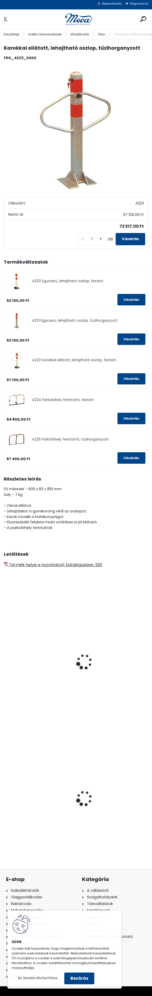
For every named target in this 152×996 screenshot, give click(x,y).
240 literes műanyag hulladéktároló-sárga (103, 804)
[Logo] (76, 19)
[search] (143, 19)
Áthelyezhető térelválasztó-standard (35, 671)
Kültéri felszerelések (45, 34)
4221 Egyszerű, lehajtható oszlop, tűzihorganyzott (74, 320)
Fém (101, 34)
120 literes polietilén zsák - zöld (37, 803)
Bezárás (79, 978)
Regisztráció (139, 4)
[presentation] (6, 655)
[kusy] (92, 239)
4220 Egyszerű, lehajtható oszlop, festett (67, 281)
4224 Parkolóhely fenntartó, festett (63, 399)
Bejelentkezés (112, 4)
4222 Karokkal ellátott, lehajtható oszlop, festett (74, 360)
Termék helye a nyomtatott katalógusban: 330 (53, 565)
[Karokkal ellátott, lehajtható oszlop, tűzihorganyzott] (76, 128)
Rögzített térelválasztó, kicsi (110, 668)
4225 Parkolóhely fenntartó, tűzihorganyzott (70, 439)
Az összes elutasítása (37, 978)
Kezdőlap (12, 34)
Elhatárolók (80, 34)
